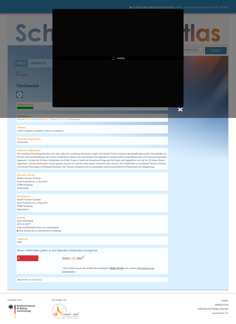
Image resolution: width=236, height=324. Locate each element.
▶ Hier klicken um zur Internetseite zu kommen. (39, 230)
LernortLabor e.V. (220, 313)
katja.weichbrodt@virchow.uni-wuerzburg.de (38, 227)
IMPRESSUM (221, 305)
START (224, 301)
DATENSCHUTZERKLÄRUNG (213, 309)
